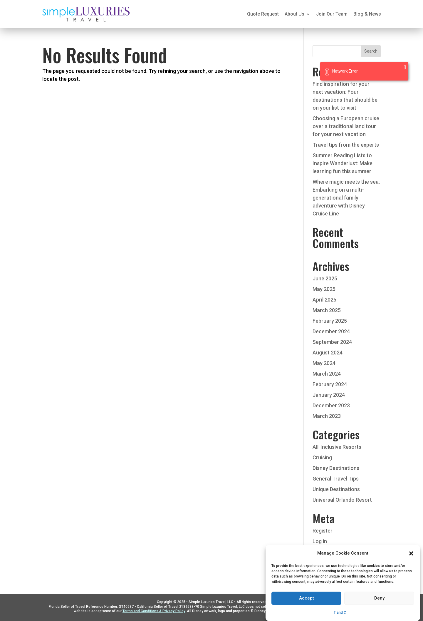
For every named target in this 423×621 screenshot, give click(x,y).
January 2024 (329, 395)
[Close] (405, 67)
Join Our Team (332, 14)
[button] (411, 562)
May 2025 (324, 289)
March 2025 (327, 310)
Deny (379, 607)
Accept (306, 607)
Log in (320, 541)
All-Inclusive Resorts (337, 447)
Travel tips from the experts (346, 145)
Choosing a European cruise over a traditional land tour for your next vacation (346, 126)
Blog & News (367, 14)
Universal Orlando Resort (342, 500)
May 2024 (324, 363)
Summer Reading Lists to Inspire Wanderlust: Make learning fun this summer (342, 163)
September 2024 (332, 342)
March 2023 (327, 416)
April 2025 (324, 300)
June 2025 (325, 278)
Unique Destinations (336, 489)
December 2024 (331, 331)
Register (323, 531)
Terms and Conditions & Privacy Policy (153, 611)
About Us (294, 14)
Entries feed (327, 552)
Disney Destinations (336, 468)
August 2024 (328, 352)
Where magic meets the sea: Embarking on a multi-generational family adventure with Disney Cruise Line (346, 198)
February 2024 (330, 384)
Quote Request (263, 14)
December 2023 (331, 405)
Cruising (322, 457)
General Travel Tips (336, 479)
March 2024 (327, 374)
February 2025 (330, 321)
